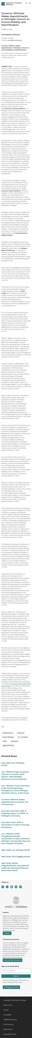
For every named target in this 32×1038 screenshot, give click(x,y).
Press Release (8, 737)
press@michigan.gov (14, 40)
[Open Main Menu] (30, 3)
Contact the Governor (12, 960)
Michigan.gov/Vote (11, 987)
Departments (8, 1029)
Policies (5, 1010)
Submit (16, 976)
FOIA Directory (8, 1024)
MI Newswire (8, 733)
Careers (7, 933)
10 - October (23, 737)
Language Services (9, 1034)
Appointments (8, 745)
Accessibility (7, 1015)
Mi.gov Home (7, 1005)
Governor (20, 733)
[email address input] (16, 970)
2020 (5, 741)
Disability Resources (10, 1019)
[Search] (26, 3)
